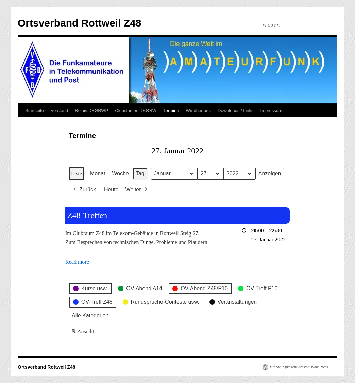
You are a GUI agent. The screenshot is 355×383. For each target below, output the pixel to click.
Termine (171, 110)
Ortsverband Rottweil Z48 (79, 23)
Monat (97, 173)
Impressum (271, 110)
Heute (111, 189)
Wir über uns (198, 110)
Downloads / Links (236, 110)
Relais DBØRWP (91, 110)
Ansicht (83, 332)
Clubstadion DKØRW (135, 110)
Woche (120, 173)
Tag (140, 173)
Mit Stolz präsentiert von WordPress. (299, 367)
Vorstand (59, 110)
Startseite (34, 110)
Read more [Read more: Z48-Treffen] (77, 262)
